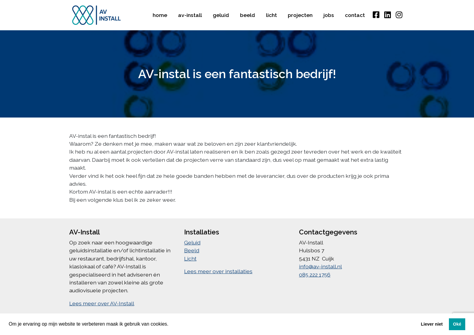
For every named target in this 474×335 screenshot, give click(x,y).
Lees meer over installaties (218, 271)
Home (160, 15)
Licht (271, 15)
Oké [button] (457, 324)
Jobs (328, 15)
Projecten (300, 15)
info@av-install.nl (320, 266)
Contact (355, 15)
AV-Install (190, 15)
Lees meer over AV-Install (101, 303)
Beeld (247, 15)
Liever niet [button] (432, 324)
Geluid (221, 15)
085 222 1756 (314, 274)
